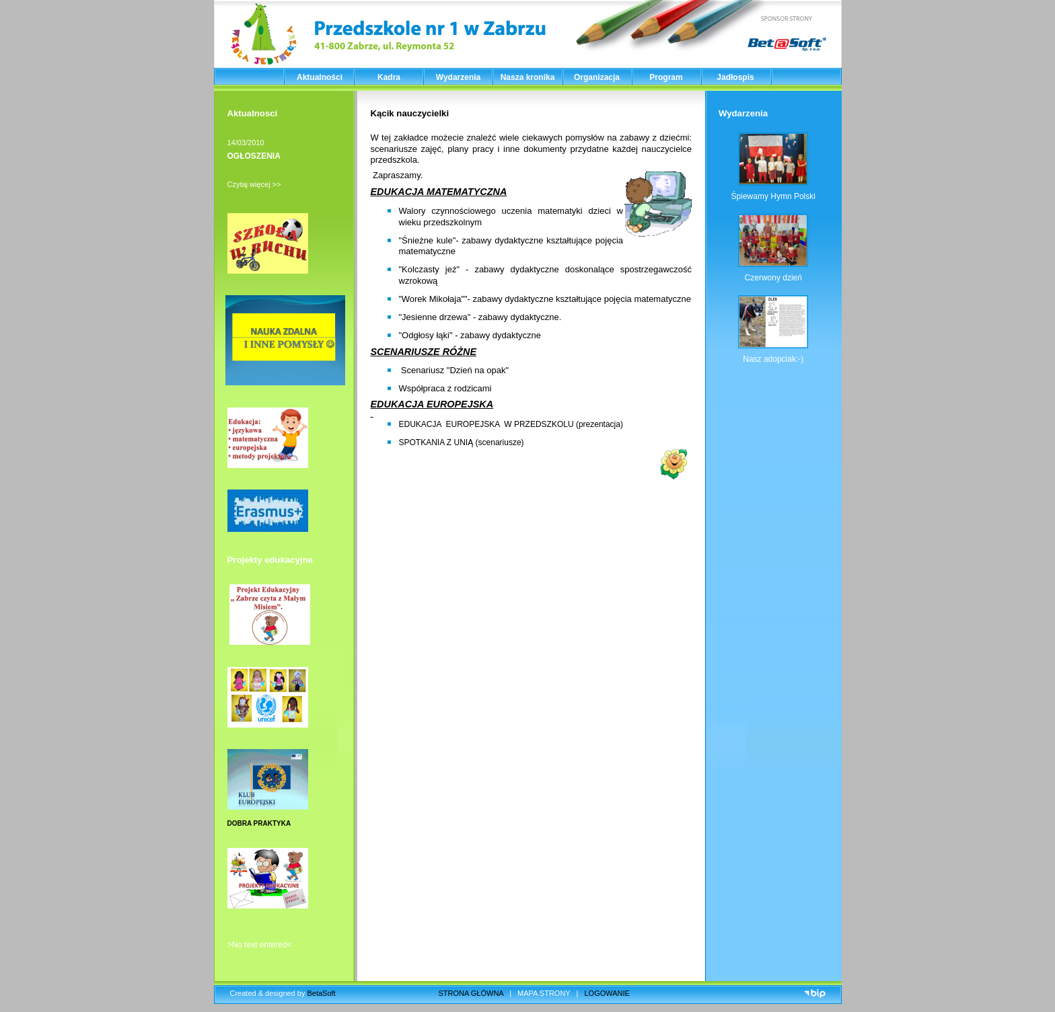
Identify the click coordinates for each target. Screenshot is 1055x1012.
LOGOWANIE (607, 993)
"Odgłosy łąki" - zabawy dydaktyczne (470, 335)
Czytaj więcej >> (254, 184)
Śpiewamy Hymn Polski (773, 196)
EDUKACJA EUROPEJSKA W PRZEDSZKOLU (486, 424)
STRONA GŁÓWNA (471, 993)
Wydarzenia (458, 77)
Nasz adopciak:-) (773, 359)
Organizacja (597, 77)
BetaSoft (321, 993)
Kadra (388, 77)
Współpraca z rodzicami (445, 388)
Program (665, 77)
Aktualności (319, 77)
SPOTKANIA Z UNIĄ (437, 442)
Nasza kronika (528, 77)
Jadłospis (735, 77)
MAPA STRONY (543, 993)
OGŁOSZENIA (254, 156)
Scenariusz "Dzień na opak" (455, 370)
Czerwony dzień (773, 277)
